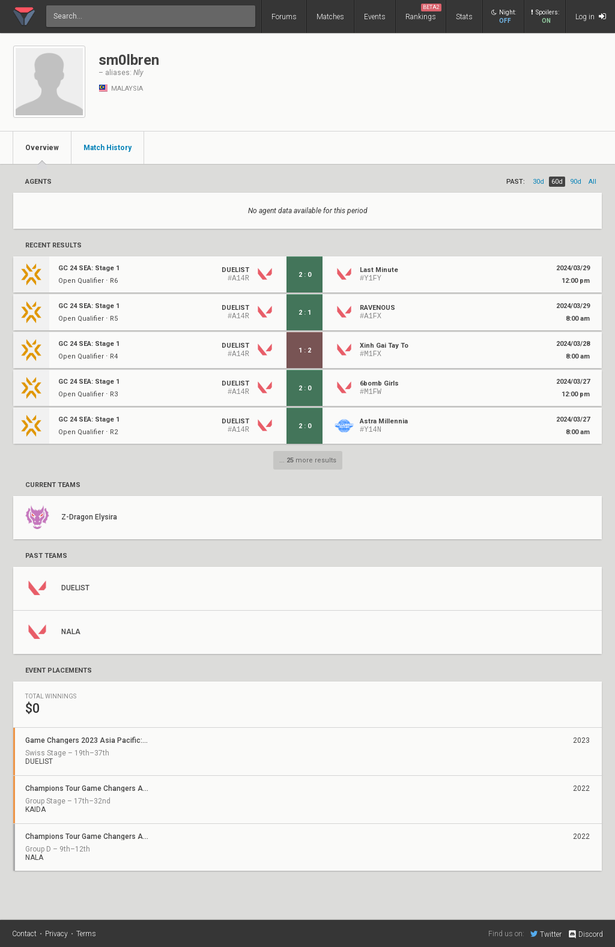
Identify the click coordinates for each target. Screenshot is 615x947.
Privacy (56, 933)
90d (575, 182)
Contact (24, 933)
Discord (585, 934)
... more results (307, 460)
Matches (330, 17)
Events (375, 17)
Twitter (546, 934)
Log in (590, 16)
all (592, 182)
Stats (464, 17)
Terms (86, 933)
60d (557, 182)
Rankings (423, 12)
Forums (284, 17)
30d (538, 182)
